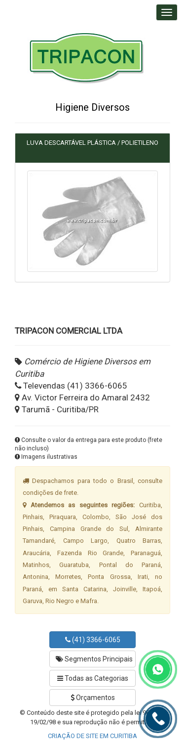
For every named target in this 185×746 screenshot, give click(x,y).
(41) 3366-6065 (92, 640)
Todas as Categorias (92, 678)
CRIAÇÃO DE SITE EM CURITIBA (92, 736)
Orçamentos (93, 698)
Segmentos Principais (94, 659)
